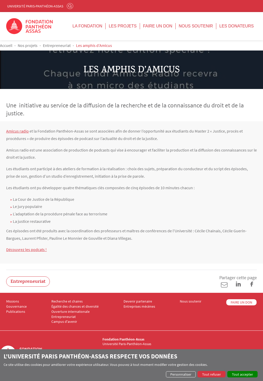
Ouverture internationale (70, 311)
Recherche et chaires (67, 301)
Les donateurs (236, 26)
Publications (15, 311)
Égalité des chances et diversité (75, 306)
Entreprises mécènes (139, 306)
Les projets (122, 26)
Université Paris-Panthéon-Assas (35, 6)
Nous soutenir (196, 26)
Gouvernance (16, 306)
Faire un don (157, 26)
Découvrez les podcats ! (26, 249)
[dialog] (131, 365)
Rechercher (70, 6)
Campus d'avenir (64, 321)
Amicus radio (17, 131)
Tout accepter (242, 374)
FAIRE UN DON (241, 302)
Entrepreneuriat (57, 45)
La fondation (87, 26)
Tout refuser (211, 374)
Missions (12, 301)
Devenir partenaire (138, 301)
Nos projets (27, 45)
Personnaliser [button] (180, 374)
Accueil (6, 45)
